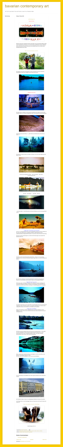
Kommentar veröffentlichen (22, 437)
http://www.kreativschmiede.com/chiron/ (31, 50)
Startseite (31, 439)
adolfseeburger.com (31, 19)
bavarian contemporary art (27, 6)
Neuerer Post (19, 439)
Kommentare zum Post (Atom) (25, 441)
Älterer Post (44, 439)
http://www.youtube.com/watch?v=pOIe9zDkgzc (31, 404)
